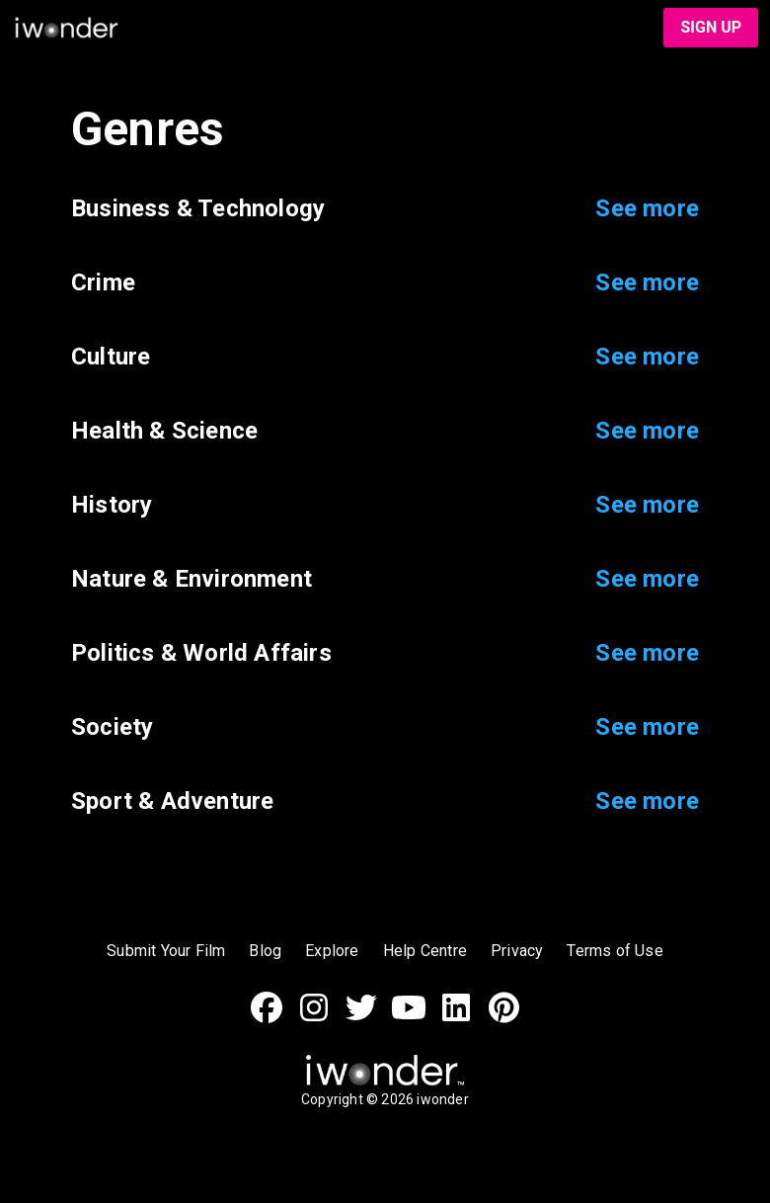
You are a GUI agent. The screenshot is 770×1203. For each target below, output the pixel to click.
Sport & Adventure (172, 801)
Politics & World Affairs (201, 653)
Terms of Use (614, 950)
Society (112, 727)
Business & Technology (198, 209)
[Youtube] (408, 1017)
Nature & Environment (191, 579)
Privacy (517, 950)
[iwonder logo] (326, 27)
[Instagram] (314, 1017)
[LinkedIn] (456, 1017)
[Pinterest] (503, 1017)
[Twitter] (361, 1017)
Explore (331, 950)
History (111, 505)
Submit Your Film (166, 950)
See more (647, 209)
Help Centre (425, 950)
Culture (110, 357)
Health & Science (164, 431)
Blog (265, 950)
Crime (103, 283)
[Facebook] (266, 1017)
